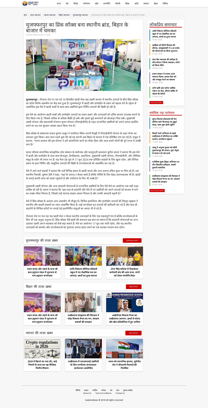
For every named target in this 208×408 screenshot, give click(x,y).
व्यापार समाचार (49, 15)
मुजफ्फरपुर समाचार (80, 15)
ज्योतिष (94, 390)
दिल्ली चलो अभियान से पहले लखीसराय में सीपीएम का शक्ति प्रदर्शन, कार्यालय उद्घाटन (165, 135)
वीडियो (78, 390)
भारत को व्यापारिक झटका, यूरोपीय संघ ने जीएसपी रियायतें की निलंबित (124, 365)
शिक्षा (127, 3)
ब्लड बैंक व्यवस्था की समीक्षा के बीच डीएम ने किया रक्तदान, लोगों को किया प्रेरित (166, 62)
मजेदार (103, 390)
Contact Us (120, 393)
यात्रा (117, 390)
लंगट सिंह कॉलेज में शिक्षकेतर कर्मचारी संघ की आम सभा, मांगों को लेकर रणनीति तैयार (124, 272)
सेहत (156, 3)
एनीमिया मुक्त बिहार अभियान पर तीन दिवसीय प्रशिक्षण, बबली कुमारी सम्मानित (165, 164)
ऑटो (136, 3)
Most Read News (157, 190)
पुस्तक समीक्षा (127, 390)
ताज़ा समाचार (35, 15)
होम (25, 15)
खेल (96, 3)
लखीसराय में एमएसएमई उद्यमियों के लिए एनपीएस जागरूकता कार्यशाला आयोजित (83, 365)
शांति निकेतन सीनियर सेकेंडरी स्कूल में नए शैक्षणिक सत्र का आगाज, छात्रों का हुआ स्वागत (83, 272)
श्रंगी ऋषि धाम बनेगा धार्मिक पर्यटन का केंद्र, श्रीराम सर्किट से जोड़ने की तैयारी (164, 90)
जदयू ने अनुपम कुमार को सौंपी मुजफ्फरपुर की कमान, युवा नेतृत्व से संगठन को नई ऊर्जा (165, 150)
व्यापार (146, 3)
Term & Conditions (103, 393)
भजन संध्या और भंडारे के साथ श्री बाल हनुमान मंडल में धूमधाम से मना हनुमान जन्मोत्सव (42, 272)
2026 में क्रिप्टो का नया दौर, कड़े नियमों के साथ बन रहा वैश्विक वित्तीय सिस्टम (42, 365)
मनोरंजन (86, 3)
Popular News (156, 102)
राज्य (59, 3)
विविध (165, 3)
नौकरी (117, 3)
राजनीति (106, 3)
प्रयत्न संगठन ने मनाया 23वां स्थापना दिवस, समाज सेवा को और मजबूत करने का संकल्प (164, 76)
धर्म (111, 390)
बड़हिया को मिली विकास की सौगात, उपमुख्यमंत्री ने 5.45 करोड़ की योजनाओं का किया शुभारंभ (165, 48)
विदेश (76, 3)
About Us (87, 393)
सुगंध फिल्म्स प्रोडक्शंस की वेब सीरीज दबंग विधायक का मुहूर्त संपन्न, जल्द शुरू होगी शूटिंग (164, 121)
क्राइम (86, 390)
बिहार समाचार (64, 15)
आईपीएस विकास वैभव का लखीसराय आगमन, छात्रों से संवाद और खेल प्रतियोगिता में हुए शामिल (124, 318)
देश (67, 3)
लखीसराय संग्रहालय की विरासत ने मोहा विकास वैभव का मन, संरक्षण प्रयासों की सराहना (83, 318)
